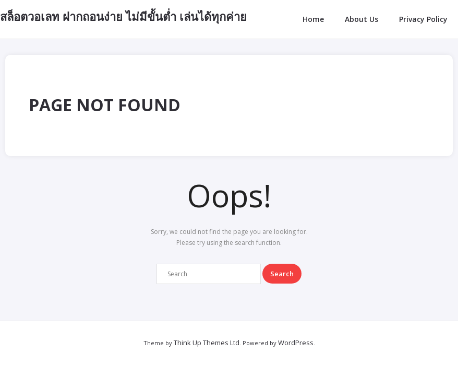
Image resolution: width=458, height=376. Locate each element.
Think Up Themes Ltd (206, 342)
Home (313, 19)
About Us (361, 19)
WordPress (296, 342)
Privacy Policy (423, 19)
